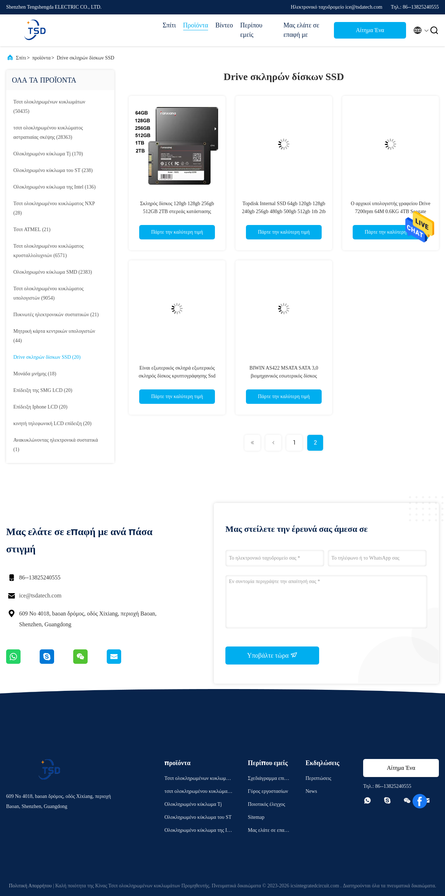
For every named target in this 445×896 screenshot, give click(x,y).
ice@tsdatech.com (40, 595)
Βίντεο (224, 25)
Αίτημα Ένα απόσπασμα (370, 32)
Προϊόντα (195, 25)
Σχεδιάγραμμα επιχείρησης (269, 779)
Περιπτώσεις (318, 778)
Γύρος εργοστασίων (268, 791)
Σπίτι (169, 25)
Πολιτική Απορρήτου (30, 885)
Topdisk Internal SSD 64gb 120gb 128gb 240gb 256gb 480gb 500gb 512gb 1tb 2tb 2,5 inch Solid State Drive (284, 211)
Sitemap (256, 817)
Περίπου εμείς (251, 30)
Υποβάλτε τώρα (272, 655)
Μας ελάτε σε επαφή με (301, 30)
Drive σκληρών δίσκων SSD (85, 58)
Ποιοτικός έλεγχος (266, 804)
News (311, 791)
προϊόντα (41, 58)
